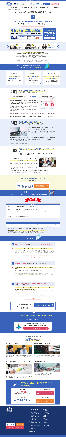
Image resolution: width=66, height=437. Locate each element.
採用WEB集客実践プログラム (35, 422)
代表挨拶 (46, 419)
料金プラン (49, 7)
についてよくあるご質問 (43, 305)
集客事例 (46, 410)
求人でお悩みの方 (34, 7)
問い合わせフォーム (41, 186)
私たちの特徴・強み (15, 7)
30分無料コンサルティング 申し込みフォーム (15, 427)
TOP (8, 7)
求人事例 (46, 412)
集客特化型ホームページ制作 (42, 343)
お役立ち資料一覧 (32, 431)
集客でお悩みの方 (25, 7)
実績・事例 (42, 7)
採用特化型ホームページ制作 (35, 425)
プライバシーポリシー (46, 425)
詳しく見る (33, 257)
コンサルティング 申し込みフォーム (56, 4)
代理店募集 (45, 416)
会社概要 (44, 418)
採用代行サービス (34, 428)
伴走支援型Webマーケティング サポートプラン (18, 362)
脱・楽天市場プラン (34, 419)
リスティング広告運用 (12, 343)
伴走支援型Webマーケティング (36, 416)
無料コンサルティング (44, 393)
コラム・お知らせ (46, 413)
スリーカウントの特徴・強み (33, 409)
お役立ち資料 (56, 7)
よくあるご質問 (45, 415)
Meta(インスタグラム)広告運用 (36, 413)
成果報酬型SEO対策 (39, 361)
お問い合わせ (45, 422)
